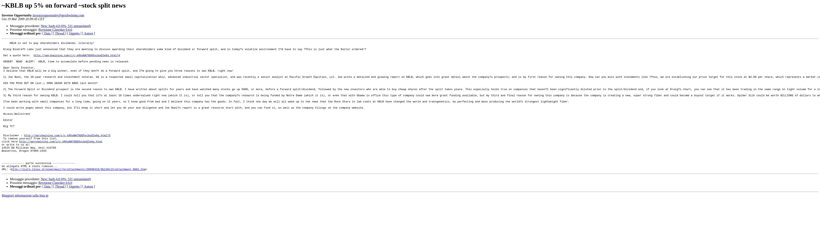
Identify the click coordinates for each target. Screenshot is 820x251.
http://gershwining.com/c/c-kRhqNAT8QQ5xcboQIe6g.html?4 (77, 58)
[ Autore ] (88, 33)
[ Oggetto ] (74, 33)
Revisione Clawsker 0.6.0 (55, 29)
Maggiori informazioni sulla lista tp (25, 221)
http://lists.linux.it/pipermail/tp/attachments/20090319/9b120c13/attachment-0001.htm (78, 195)
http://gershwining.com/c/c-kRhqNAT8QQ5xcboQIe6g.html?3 (67, 154)
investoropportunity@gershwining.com (58, 15)
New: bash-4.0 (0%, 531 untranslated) (66, 26)
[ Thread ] (59, 33)
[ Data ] (47, 33)
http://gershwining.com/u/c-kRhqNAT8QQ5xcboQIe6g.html (60, 162)
